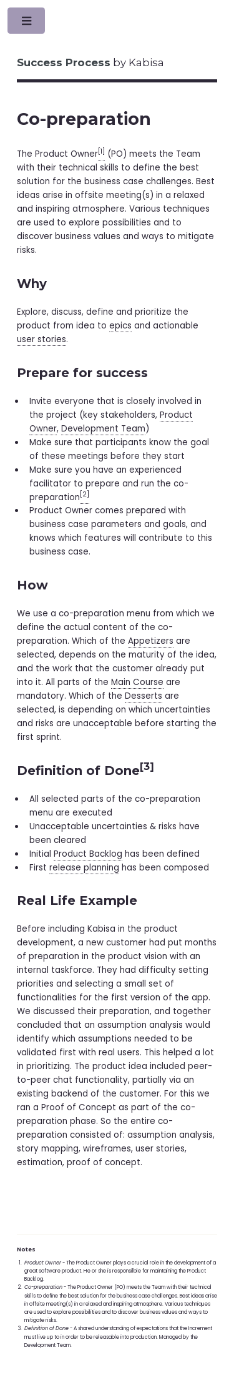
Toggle (27, 23)
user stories (41, 339)
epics (120, 326)
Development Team (103, 429)
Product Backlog (88, 854)
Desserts (143, 696)
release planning (84, 868)
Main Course (137, 682)
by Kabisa (90, 62)
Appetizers (150, 641)
